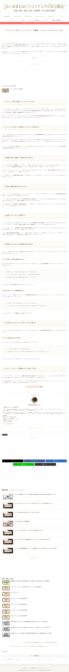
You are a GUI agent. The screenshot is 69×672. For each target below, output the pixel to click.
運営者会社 (33, 668)
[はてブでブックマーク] (56, 461)
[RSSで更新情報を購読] (40, 428)
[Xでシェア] (12, 461)
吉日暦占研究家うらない (34, 405)
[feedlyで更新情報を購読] (36, 428)
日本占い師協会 (6, 423)
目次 (33, 57)
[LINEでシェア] (23, 464)
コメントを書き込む (34, 655)
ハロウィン (4, 434)
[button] (45, 464)
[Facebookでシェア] (34, 461)
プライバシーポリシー (41, 668)
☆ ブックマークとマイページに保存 (34, 386)
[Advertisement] (34, 38)
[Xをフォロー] (33, 428)
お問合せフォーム (26, 668)
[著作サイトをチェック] (29, 428)
